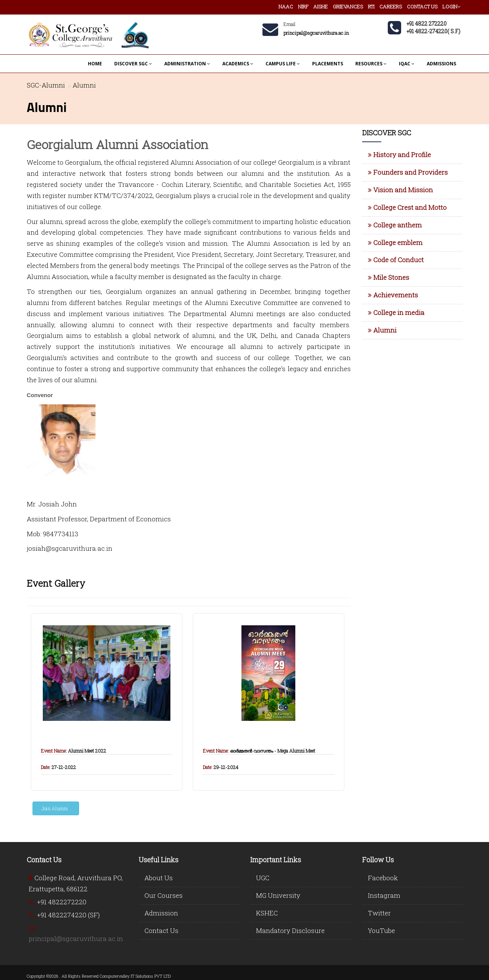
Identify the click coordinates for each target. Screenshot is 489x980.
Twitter (379, 913)
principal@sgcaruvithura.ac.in (76, 938)
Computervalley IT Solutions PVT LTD (135, 976)
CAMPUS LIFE (283, 63)
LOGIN (451, 6)
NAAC (286, 6)
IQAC (407, 63)
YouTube (381, 930)
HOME (95, 63)
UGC (262, 877)
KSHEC (267, 913)
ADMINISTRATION (187, 63)
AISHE (320, 6)
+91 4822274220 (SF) (68, 914)
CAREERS (390, 6)
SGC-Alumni (46, 85)
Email (289, 24)
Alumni (84, 85)
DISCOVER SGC (133, 63)
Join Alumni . (55, 808)
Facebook (383, 877)
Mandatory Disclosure (290, 930)
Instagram (384, 895)
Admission (161, 913)
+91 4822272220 (61, 901)
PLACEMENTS (327, 63)
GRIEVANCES (348, 6)
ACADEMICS (237, 63)
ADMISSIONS (441, 63)
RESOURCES (371, 63)
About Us (158, 877)
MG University (278, 895)
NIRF (303, 6)
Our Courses (163, 895)
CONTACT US (422, 6)
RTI (371, 6)
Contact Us (161, 930)
